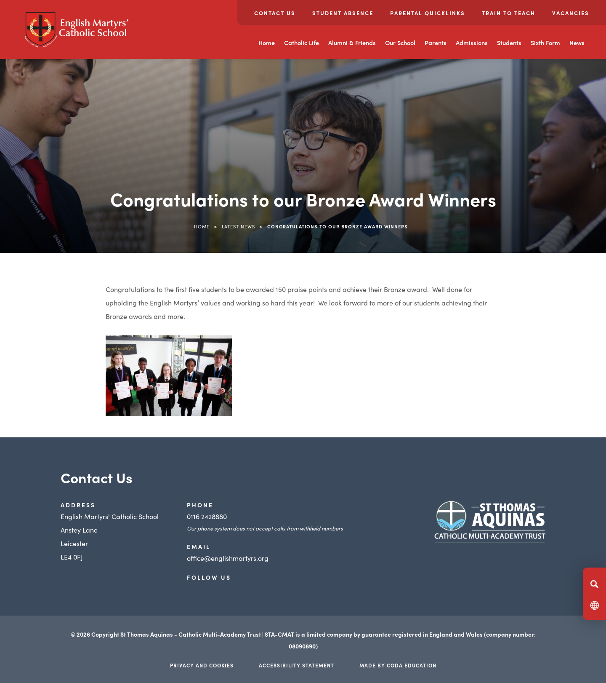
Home (266, 42)
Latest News (238, 226)
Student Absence (342, 13)
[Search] (594, 584)
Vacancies (570, 13)
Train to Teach (508, 13)
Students (509, 42)
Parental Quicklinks (427, 13)
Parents (436, 42)
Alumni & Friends (352, 42)
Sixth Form (545, 42)
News (577, 42)
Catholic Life (301, 42)
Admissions (472, 42)
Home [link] (202, 226)
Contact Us (274, 13)
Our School (400, 42)
